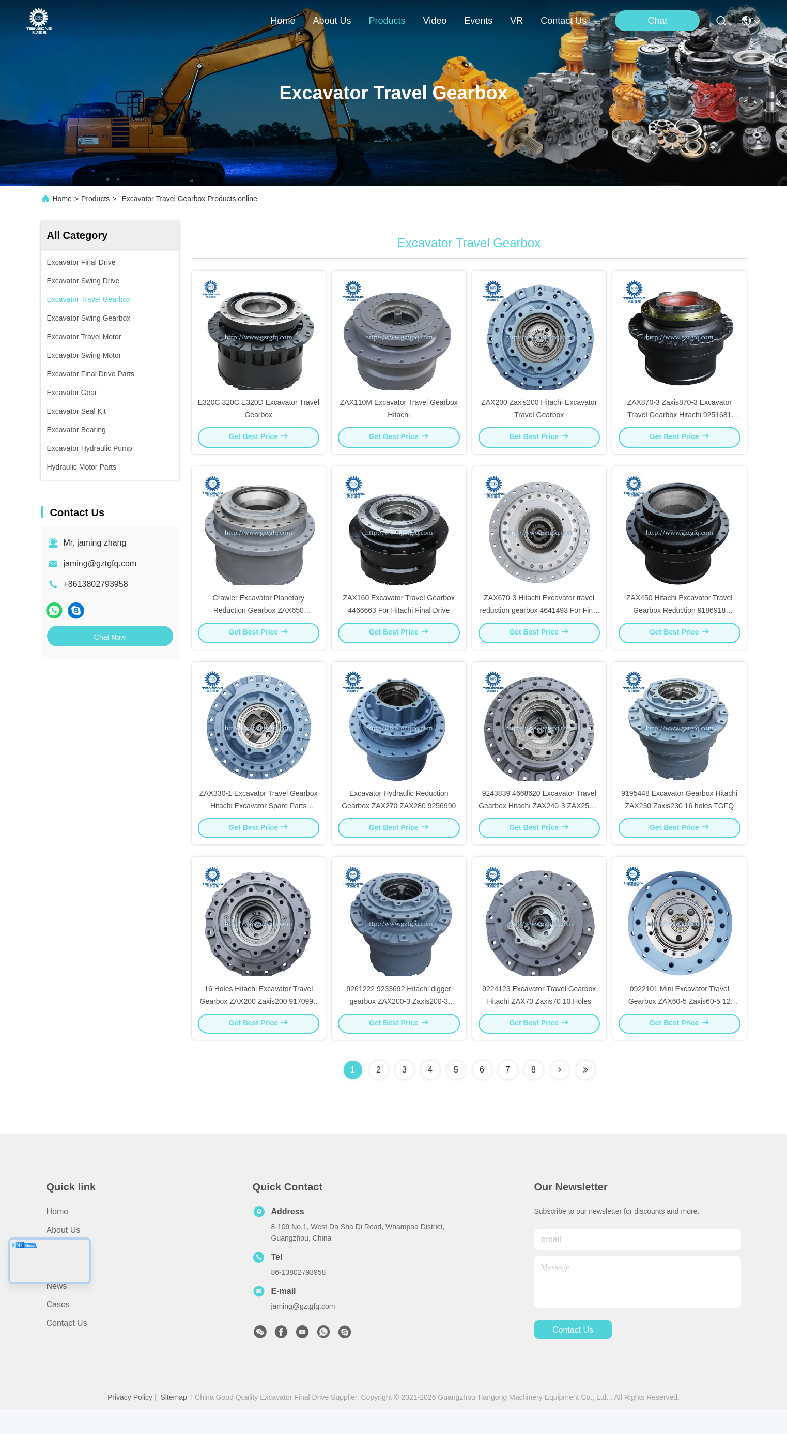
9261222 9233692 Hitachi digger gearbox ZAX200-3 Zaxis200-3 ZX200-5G (399, 1026)
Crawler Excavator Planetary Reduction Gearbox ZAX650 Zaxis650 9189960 (258, 622)
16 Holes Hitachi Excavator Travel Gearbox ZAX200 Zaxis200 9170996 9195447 (258, 1026)
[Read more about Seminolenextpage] (559, 1095)
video (435, 21)
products (386, 21)
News (57, 1311)
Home (282, 21)
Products (95, 198)
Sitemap (173, 1422)
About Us (64, 1255)
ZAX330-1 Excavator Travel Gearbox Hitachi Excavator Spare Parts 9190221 (258, 824)
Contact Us (67, 1348)
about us (332, 21)
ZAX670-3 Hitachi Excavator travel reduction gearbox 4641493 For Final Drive (539, 622)
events (478, 21)
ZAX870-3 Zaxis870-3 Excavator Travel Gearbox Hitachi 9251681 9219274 (679, 420)
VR (516, 21)
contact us (564, 21)
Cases (58, 1329)
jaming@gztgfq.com (100, 563)
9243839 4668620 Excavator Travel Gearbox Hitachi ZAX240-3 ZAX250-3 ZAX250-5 (539, 824)
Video (57, 1292)
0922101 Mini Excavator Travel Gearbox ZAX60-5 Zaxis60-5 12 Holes (679, 1026)
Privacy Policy (129, 1422)
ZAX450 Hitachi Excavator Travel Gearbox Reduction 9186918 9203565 (679, 622)
